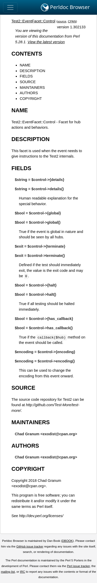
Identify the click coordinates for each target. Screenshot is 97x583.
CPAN (72, 21)
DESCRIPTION (32, 71)
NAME (25, 65)
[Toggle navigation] (10, 7)
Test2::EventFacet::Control (33, 21)
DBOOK (67, 540)
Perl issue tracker (78, 566)
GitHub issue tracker (29, 546)
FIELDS (26, 76)
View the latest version (46, 42)
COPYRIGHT (31, 99)
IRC (22, 571)
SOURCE (28, 82)
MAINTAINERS (32, 87)
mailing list (8, 571)
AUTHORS (29, 93)
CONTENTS (26, 53)
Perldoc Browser (65, 7)
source (61, 21)
